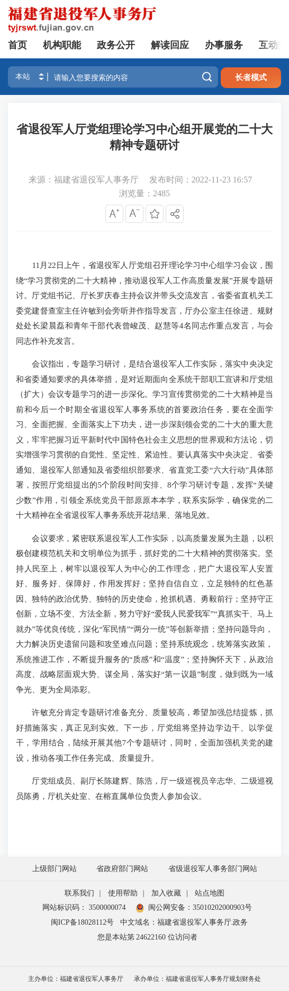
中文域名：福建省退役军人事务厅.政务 (184, 922)
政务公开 (116, 45)
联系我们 (79, 893)
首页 (17, 45)
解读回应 (170, 45)
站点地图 (209, 893)
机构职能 (62, 45)
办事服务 (224, 45)
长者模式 (251, 77)
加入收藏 (166, 893)
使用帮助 (123, 893)
